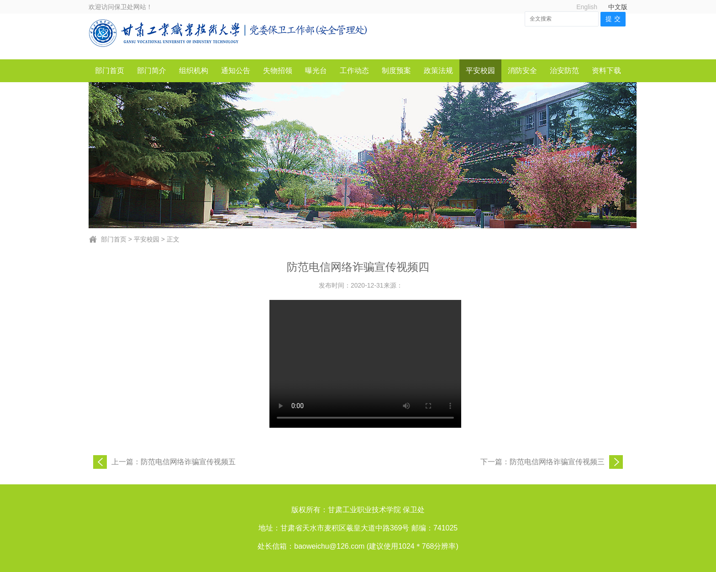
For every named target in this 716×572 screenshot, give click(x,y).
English (586, 6)
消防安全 (522, 70)
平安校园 (480, 70)
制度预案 (396, 70)
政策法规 (438, 70)
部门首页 (109, 70)
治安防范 (564, 70)
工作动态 (354, 70)
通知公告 (235, 70)
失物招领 (277, 70)
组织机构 (193, 70)
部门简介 (151, 70)
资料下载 (606, 70)
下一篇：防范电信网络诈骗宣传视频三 (542, 462)
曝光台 (316, 70)
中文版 (617, 6)
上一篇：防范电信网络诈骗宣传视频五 (173, 462)
